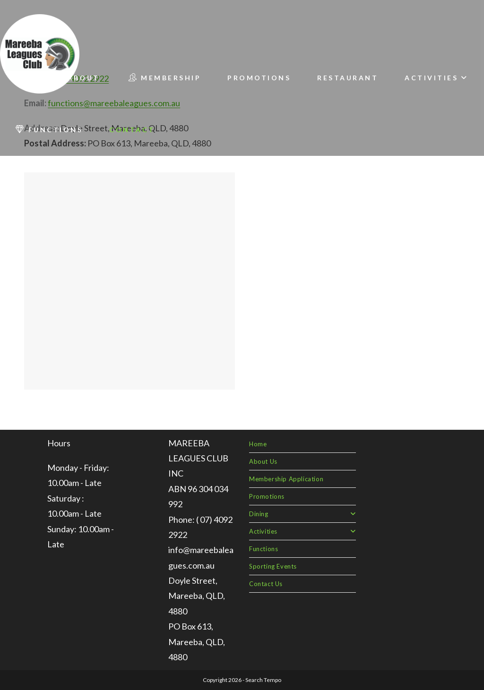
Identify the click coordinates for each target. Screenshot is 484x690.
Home (258, 444)
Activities (302, 531)
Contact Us (266, 584)
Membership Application (286, 479)
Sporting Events (273, 566)
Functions (263, 549)
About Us (263, 461)
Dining (302, 514)
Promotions (267, 496)
